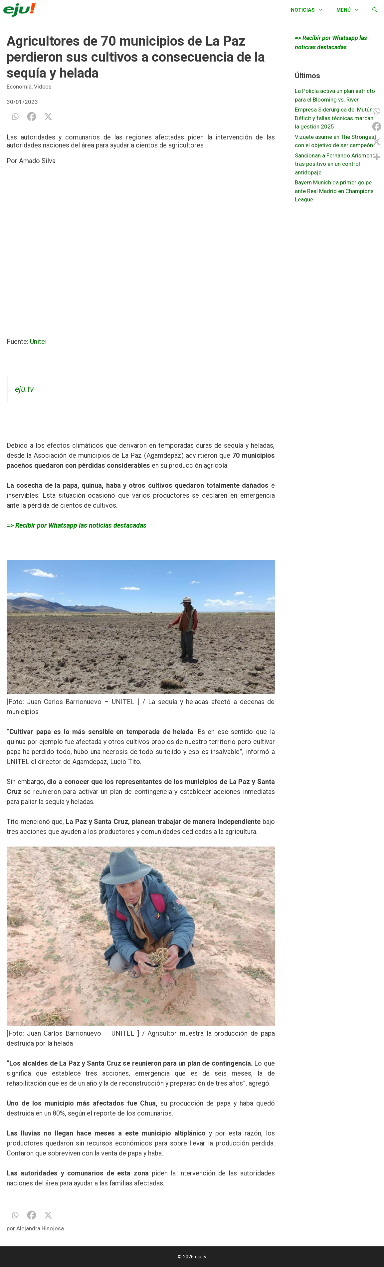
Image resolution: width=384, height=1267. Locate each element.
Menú (351, 10)
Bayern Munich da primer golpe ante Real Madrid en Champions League (334, 191)
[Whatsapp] (15, 117)
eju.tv (24, 389)
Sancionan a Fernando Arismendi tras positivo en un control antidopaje (336, 164)
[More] (377, 157)
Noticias (310, 10)
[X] (48, 117)
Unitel (38, 342)
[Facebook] (31, 117)
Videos (43, 86)
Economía (19, 86)
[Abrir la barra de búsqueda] (375, 10)
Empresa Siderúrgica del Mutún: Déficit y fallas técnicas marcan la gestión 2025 (334, 118)
